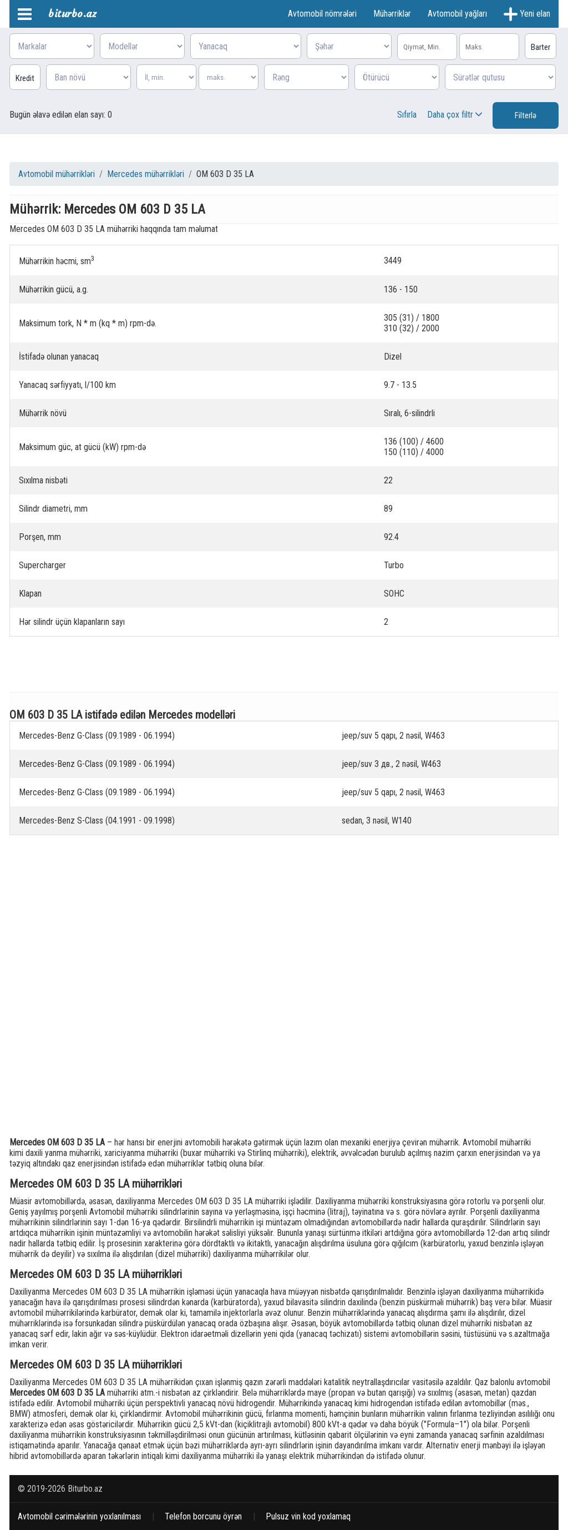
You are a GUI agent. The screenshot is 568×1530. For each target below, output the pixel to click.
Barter (540, 47)
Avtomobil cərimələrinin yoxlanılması (79, 1516)
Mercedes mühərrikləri (145, 174)
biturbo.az (72, 13)
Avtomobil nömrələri (322, 13)
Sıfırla (407, 114)
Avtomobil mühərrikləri (56, 174)
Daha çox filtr (455, 114)
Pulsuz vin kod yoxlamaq (308, 1516)
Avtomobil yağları (457, 13)
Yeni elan (527, 14)
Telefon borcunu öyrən (203, 1516)
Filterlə (525, 115)
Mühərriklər (392, 13)
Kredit (25, 78)
